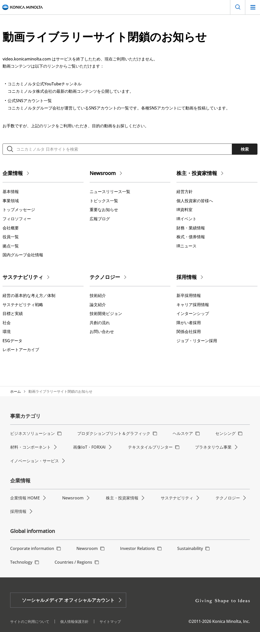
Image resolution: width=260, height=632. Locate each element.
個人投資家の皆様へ (194, 200)
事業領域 (11, 200)
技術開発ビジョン (106, 313)
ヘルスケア (183, 433)
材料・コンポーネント (30, 447)
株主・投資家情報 (196, 173)
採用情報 (186, 277)
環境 (7, 331)
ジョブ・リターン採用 (196, 340)
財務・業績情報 (190, 228)
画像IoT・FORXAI (89, 447)
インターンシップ (192, 313)
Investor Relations (137, 548)
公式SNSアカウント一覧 (30, 100)
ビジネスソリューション (32, 433)
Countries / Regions (73, 562)
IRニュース (186, 246)
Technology (21, 562)
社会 (7, 322)
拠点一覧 (11, 246)
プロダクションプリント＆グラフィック (113, 433)
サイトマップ (110, 621)
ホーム (15, 391)
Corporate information (32, 548)
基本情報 (11, 191)
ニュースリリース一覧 (110, 191)
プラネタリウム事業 (213, 447)
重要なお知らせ (104, 209)
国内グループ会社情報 (23, 255)
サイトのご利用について (29, 621)
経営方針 (184, 191)
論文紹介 (98, 304)
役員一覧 (11, 237)
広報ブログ (100, 219)
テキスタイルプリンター (150, 447)
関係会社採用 (188, 331)
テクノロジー (105, 277)
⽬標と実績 (13, 313)
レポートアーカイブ (21, 349)
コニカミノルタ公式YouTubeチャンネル (45, 84)
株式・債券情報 (190, 237)
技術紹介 (98, 295)
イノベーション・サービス (34, 461)
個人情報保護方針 (74, 621)
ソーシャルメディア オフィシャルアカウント (68, 600)
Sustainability (190, 548)
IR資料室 (184, 209)
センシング (225, 433)
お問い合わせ (102, 331)
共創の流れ (100, 322)
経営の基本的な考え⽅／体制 (29, 295)
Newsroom (103, 173)
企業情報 (13, 173)
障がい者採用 (188, 322)
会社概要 (11, 228)
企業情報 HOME (25, 498)
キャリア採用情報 (192, 304)
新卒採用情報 (188, 295)
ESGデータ (12, 340)
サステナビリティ (23, 277)
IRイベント (186, 219)
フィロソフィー (17, 219)
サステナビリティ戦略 (23, 304)
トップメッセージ (19, 209)
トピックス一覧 (104, 200)
